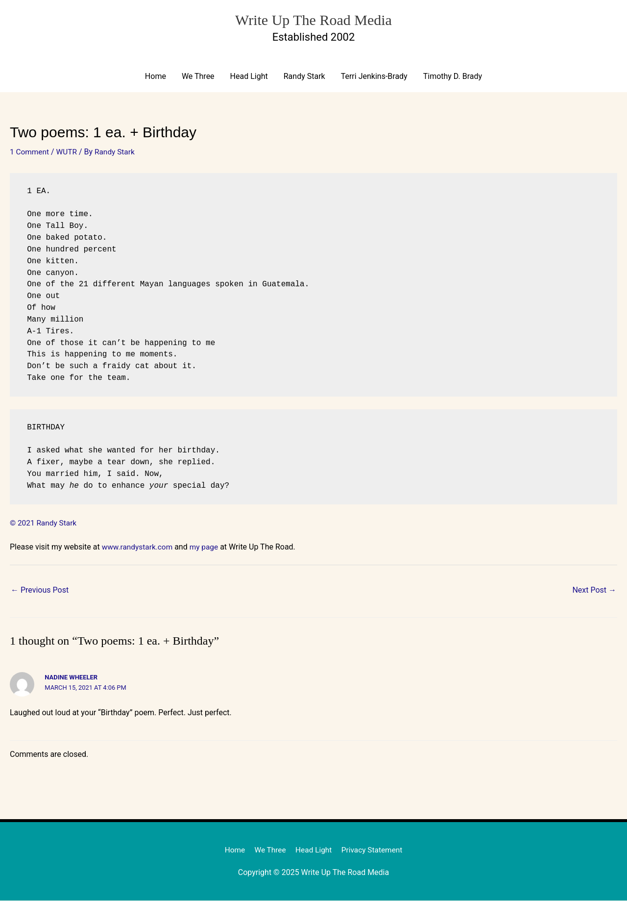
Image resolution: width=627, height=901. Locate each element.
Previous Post (40, 590)
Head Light (249, 76)
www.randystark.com (138, 547)
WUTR (68, 152)
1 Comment (30, 152)
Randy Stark (304, 76)
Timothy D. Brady (452, 76)
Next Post (594, 590)
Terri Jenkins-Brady (374, 76)
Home (155, 76)
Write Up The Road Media (313, 18)
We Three (198, 76)
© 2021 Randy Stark (44, 523)
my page (207, 547)
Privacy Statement (374, 850)
